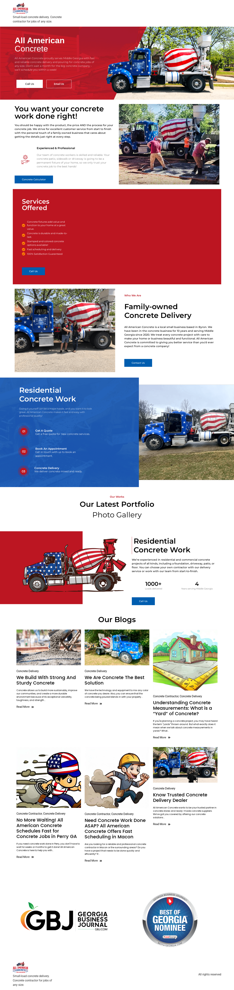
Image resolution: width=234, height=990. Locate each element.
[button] (34, 179)
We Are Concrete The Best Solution (114, 680)
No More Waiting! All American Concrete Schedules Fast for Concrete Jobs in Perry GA (46, 828)
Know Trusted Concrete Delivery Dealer (180, 797)
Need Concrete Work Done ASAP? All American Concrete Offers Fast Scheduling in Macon (115, 828)
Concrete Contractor (165, 696)
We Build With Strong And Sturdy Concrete (46, 680)
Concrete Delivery (27, 671)
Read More (25, 706)
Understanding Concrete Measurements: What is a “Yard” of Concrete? (182, 708)
